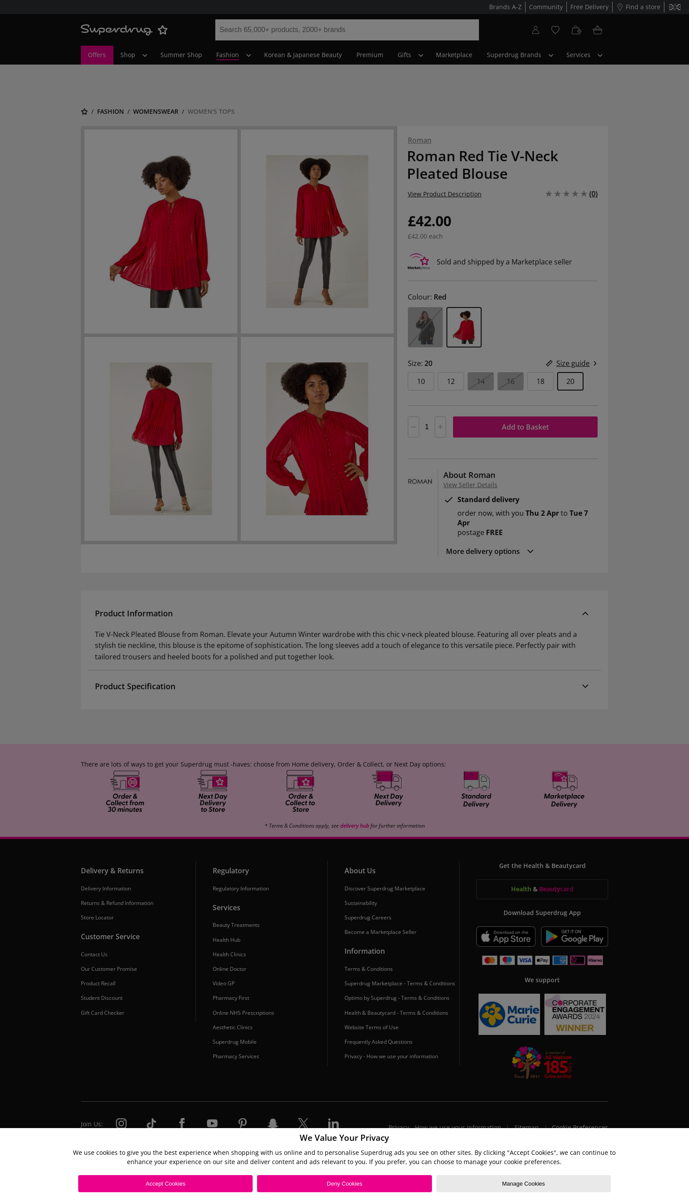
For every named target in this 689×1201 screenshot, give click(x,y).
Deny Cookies (345, 1183)
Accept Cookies (165, 1183)
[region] (344, 1164)
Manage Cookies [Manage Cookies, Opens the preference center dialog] (523, 1183)
